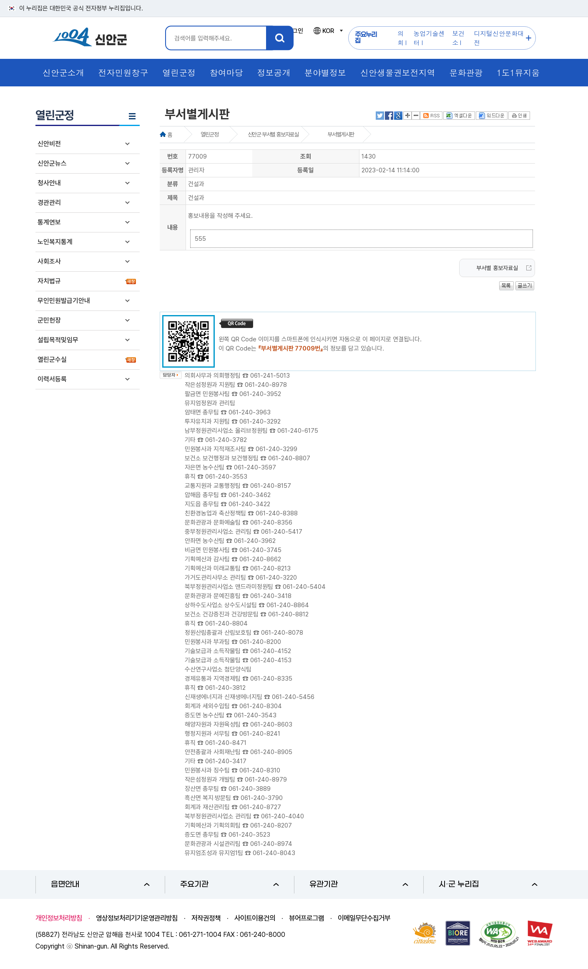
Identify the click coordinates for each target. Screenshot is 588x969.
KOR (328, 31)
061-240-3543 (255, 715)
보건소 (458, 38)
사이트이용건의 (254, 918)
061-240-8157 (270, 486)
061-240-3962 (255, 541)
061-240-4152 (270, 651)
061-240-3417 (225, 761)
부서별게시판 (340, 134)
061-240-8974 (271, 844)
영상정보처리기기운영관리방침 (137, 918)
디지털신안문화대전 (499, 38)
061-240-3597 (255, 467)
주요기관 (229, 884)
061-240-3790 (262, 798)
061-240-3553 (226, 476)
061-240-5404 (304, 586)
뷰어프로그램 (306, 918)
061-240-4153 (270, 660)
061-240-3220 (276, 577)
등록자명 (172, 170)
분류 (172, 184)
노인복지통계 (55, 242)
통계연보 (49, 222)
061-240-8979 (266, 779)
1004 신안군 (89, 38)
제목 (172, 198)
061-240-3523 (249, 834)
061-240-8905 (271, 752)
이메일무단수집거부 (364, 918)
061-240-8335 (271, 678)
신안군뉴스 (52, 163)
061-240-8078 (282, 632)
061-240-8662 (260, 559)
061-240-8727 (260, 807)
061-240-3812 (225, 687)
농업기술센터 (429, 38)
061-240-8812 (288, 614)
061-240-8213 (270, 568)
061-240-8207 (271, 825)
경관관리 (49, 203)
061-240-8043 (274, 853)
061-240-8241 (259, 733)
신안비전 (49, 144)
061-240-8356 (271, 522)
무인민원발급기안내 (64, 301)
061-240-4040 (282, 816)
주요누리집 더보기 (528, 38)
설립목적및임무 (58, 340)
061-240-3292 (260, 421)
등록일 (305, 170)
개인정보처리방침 (58, 918)
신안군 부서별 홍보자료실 (273, 134)
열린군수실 (52, 359)
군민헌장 (49, 320)
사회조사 (49, 261)
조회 (305, 156)
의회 (400, 38)
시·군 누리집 (488, 884)
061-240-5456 (293, 697)
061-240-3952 (260, 394)
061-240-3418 (270, 596)
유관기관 (358, 884)
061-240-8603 (271, 724)
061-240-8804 (226, 623)
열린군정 (209, 134)
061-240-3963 (250, 412)
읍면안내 (100, 884)
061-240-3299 (276, 449)
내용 (172, 227)
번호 (172, 156)
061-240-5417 (281, 531)
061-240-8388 (277, 513)
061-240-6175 (297, 430)
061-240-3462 (250, 495)
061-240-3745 (260, 550)
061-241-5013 (270, 375)
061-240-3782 (226, 440)
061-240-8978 (266, 385)
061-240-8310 (259, 770)
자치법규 (49, 281)
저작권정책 (206, 918)
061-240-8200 (260, 642)
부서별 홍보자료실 (497, 268)
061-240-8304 (260, 706)
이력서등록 (52, 379)
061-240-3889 (250, 788)
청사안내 (49, 183)
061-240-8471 (225, 743)
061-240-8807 (289, 458)
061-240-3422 (249, 504)
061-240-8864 (287, 605)
